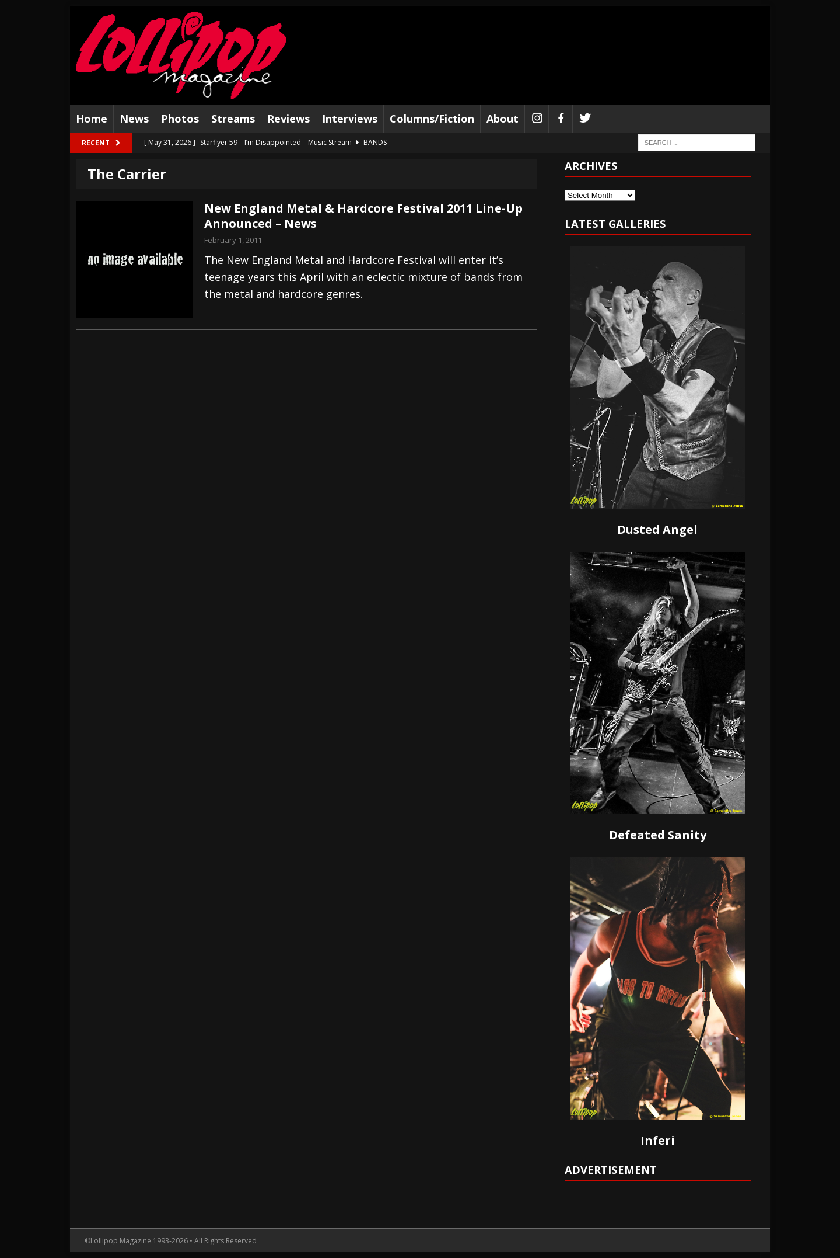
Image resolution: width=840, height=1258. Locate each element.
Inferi (657, 1140)
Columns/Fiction (432, 119)
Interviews (349, 119)
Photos (180, 119)
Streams (233, 119)
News (134, 119)
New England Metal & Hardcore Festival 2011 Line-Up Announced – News (363, 215)
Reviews (288, 119)
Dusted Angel (657, 529)
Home (91, 119)
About (503, 119)
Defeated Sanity (657, 835)
